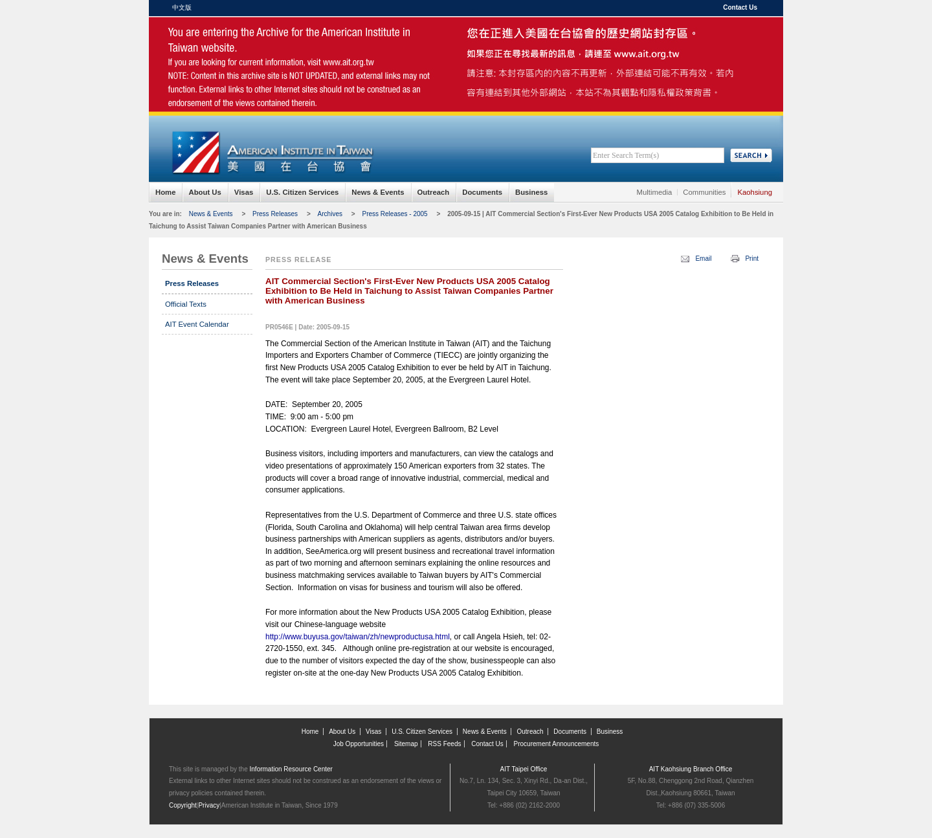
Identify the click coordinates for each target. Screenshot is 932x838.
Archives (330, 213)
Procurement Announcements (556, 743)
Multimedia (654, 192)
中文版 (182, 7)
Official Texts (185, 304)
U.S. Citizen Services (302, 192)
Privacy (208, 805)
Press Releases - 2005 (394, 213)
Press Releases (275, 213)
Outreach (433, 192)
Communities (704, 192)
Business (531, 192)
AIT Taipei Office (524, 769)
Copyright (183, 805)
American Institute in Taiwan (272, 45)
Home (165, 192)
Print (752, 258)
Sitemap (406, 743)
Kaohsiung (754, 192)
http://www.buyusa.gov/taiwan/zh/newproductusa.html (357, 636)
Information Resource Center (291, 769)
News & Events (377, 192)
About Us (204, 192)
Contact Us (740, 7)
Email (703, 258)
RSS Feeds (444, 743)
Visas (243, 192)
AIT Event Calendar (197, 324)
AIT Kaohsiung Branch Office (691, 769)
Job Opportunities (358, 743)
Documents (482, 192)
